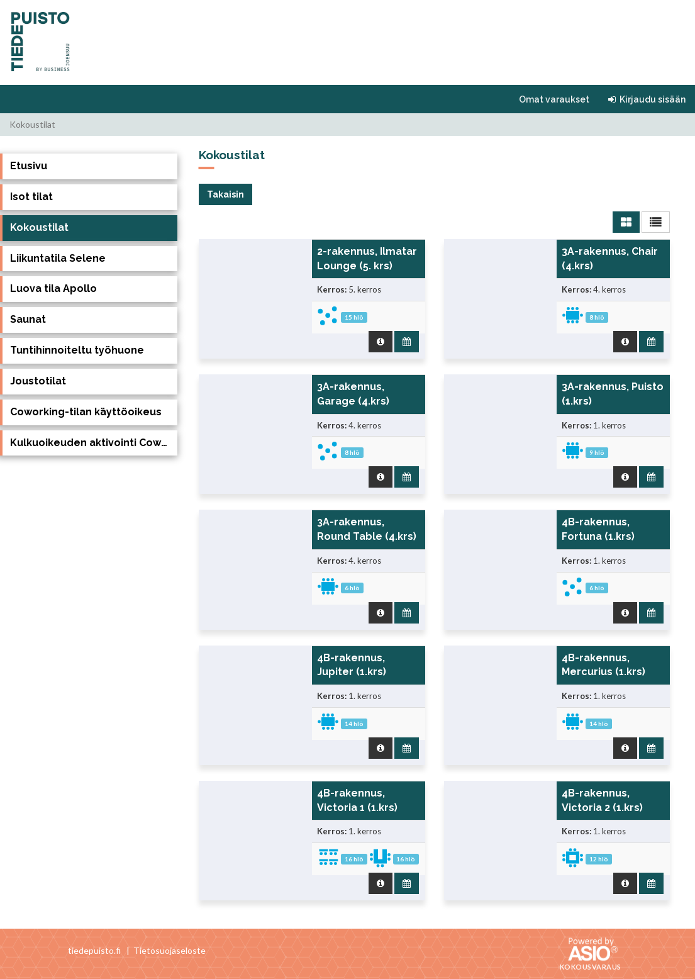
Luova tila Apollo (53, 288)
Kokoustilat (39, 227)
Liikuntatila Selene (58, 258)
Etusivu (28, 166)
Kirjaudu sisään (647, 99)
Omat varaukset (554, 99)
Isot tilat (31, 197)
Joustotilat (38, 381)
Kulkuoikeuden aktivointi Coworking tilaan (93, 443)
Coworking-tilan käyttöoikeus (86, 412)
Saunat (28, 319)
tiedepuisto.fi (94, 950)
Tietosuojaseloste (169, 950)
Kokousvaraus (590, 967)
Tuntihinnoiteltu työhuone (77, 350)
